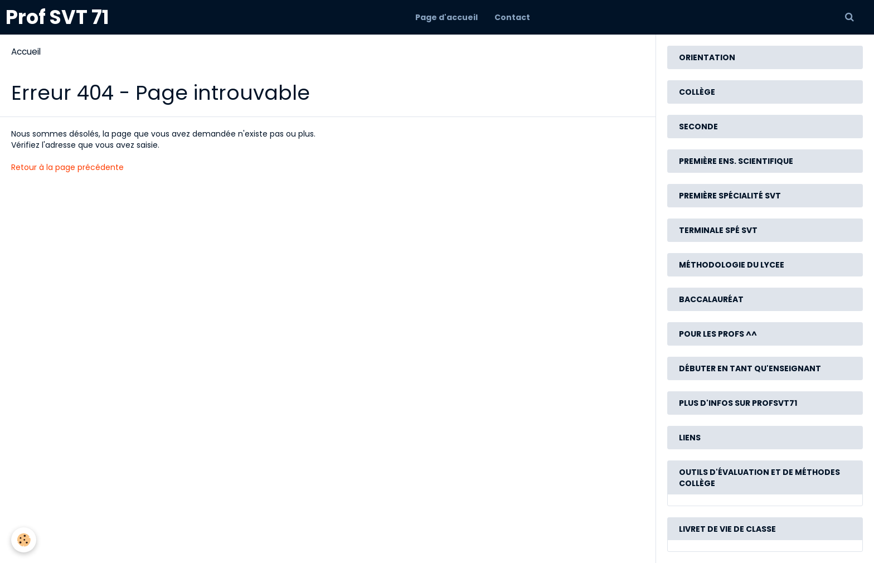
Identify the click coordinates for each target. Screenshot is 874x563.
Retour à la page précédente (67, 167)
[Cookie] (23, 539)
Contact (512, 17)
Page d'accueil (446, 17)
